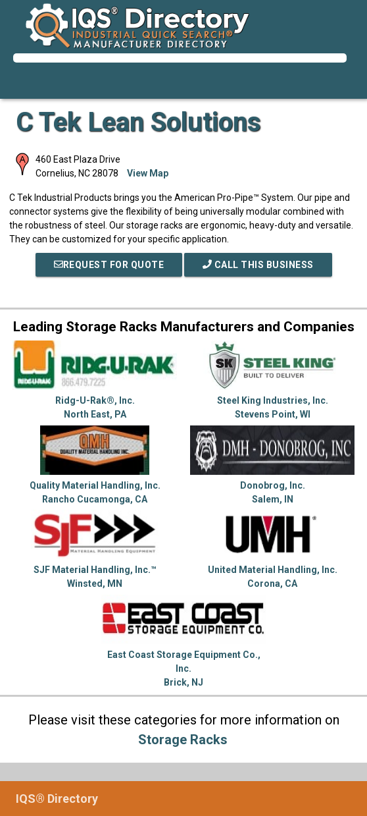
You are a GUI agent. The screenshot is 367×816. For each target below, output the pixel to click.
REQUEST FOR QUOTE (109, 264)
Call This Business (258, 264)
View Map (147, 173)
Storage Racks (183, 740)
